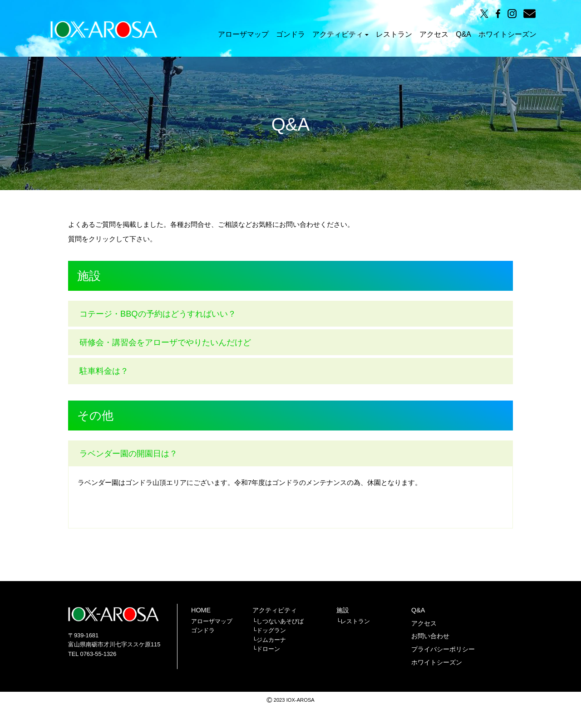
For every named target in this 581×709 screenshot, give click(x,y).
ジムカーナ (271, 639)
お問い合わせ (430, 636)
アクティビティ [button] (340, 35)
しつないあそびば (280, 621)
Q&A (463, 35)
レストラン (394, 35)
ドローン (268, 648)
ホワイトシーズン (507, 35)
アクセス (433, 35)
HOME (201, 610)
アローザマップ (243, 35)
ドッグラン (271, 630)
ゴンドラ (290, 35)
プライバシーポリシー (443, 649)
